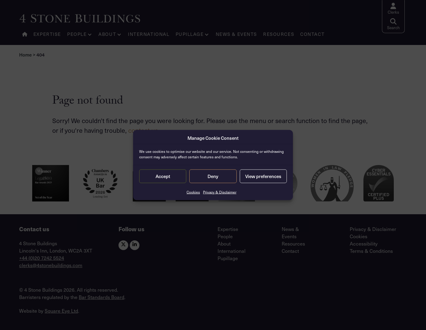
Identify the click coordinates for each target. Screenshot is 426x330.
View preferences (263, 176)
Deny (213, 176)
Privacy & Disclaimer (219, 191)
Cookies (193, 191)
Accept (163, 176)
